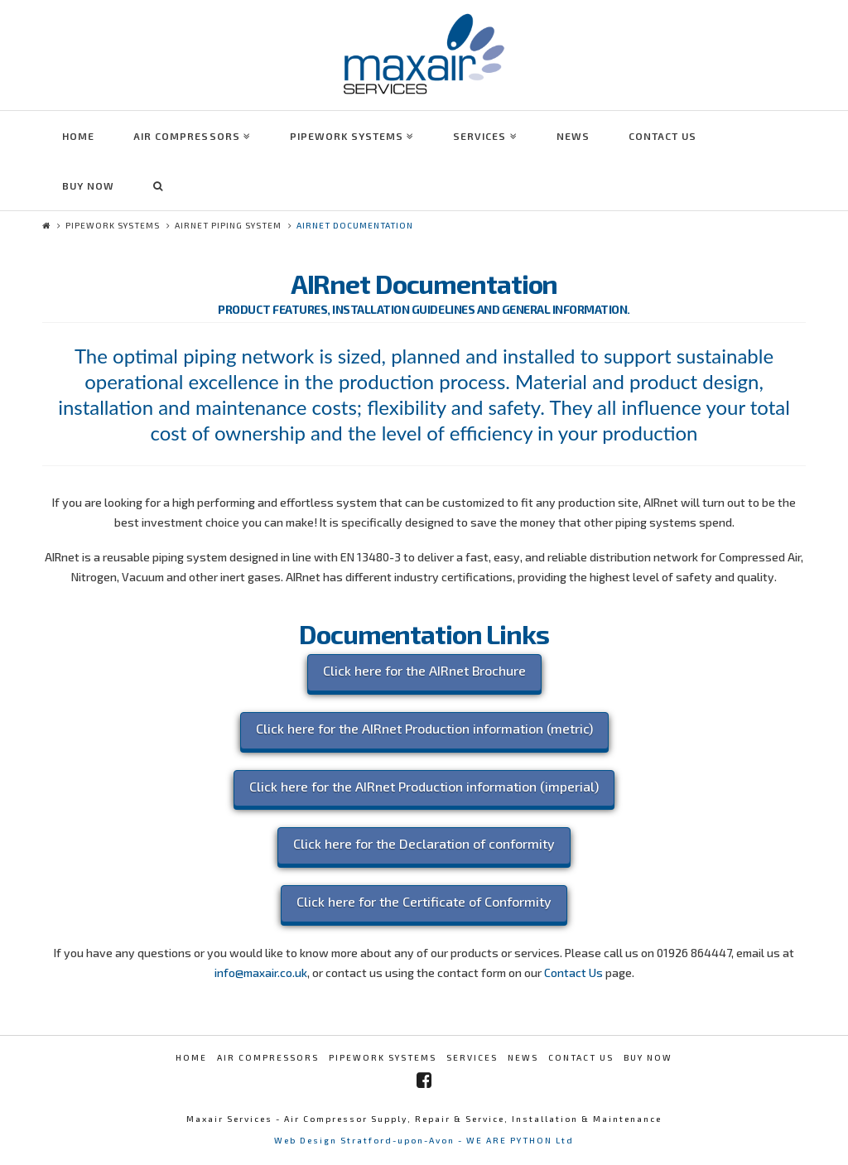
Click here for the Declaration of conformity (424, 843)
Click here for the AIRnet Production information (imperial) (424, 786)
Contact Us (573, 972)
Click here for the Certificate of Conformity (424, 901)
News (523, 1057)
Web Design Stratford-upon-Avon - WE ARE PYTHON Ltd (424, 1140)
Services (472, 1057)
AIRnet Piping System (228, 225)
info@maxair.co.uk (260, 972)
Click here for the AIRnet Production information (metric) (424, 728)
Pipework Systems (112, 225)
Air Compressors (268, 1057)
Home (191, 1057)
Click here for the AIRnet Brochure (424, 670)
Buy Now (648, 1057)
